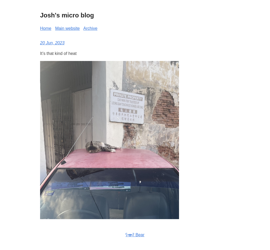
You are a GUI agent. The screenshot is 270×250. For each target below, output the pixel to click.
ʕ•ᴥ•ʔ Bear (135, 235)
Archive (90, 28)
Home (45, 28)
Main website (67, 28)
